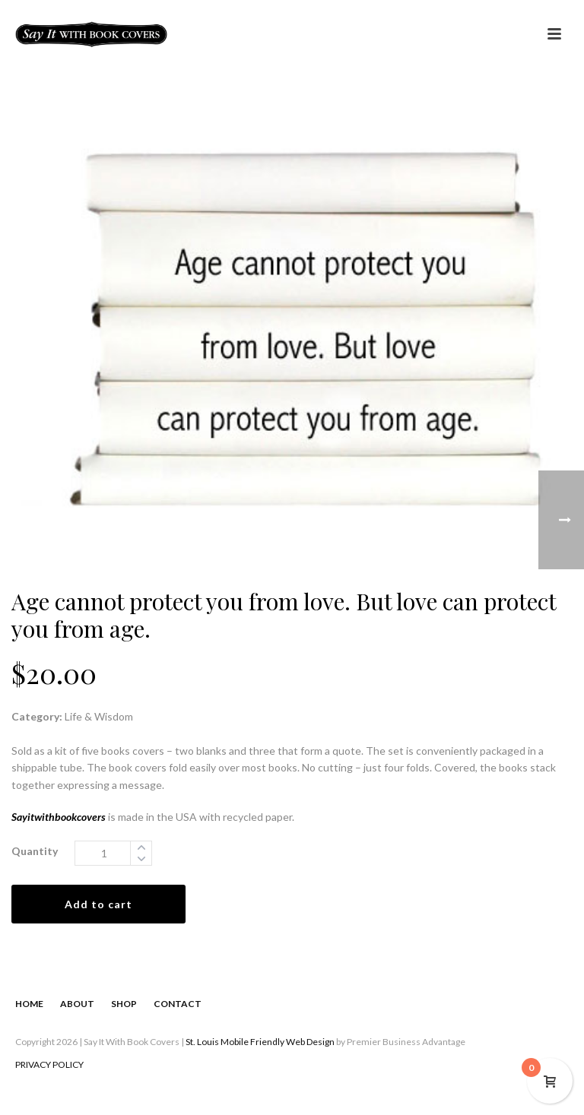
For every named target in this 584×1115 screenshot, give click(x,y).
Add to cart (98, 904)
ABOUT (77, 1003)
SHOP (124, 1003)
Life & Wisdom (99, 716)
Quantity (34, 850)
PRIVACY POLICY (49, 1064)
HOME (29, 1003)
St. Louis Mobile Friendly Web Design (260, 1041)
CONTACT (178, 1003)
